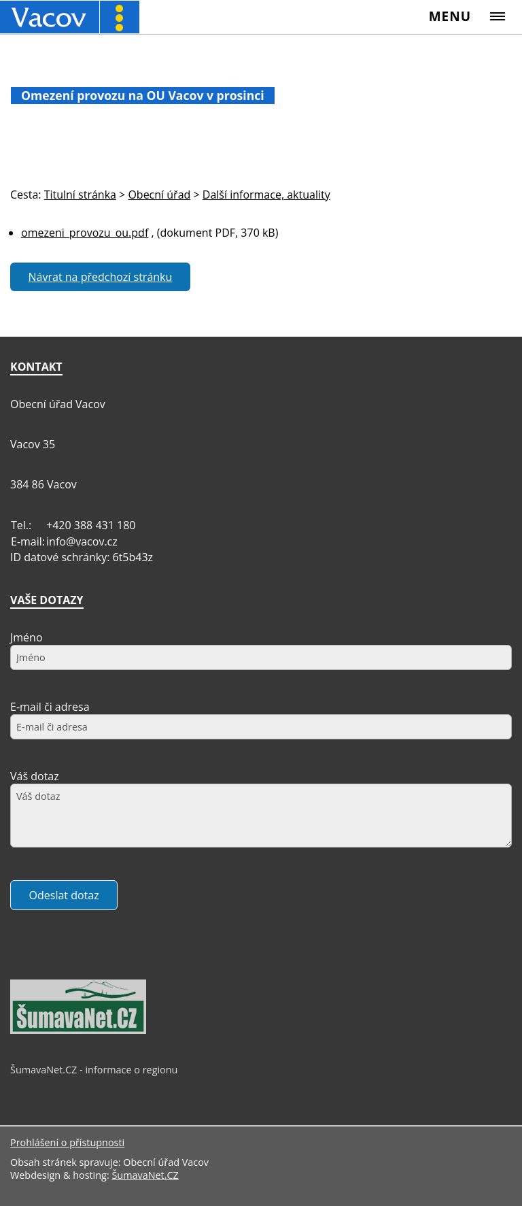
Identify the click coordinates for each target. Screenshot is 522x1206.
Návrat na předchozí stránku (101, 276)
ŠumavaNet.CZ (144, 1175)
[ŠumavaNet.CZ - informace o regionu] (78, 1030)
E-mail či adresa (50, 706)
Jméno (26, 637)
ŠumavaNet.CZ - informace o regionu (93, 1069)
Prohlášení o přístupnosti (67, 1142)
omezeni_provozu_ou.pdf (84, 232)
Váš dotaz (34, 776)
